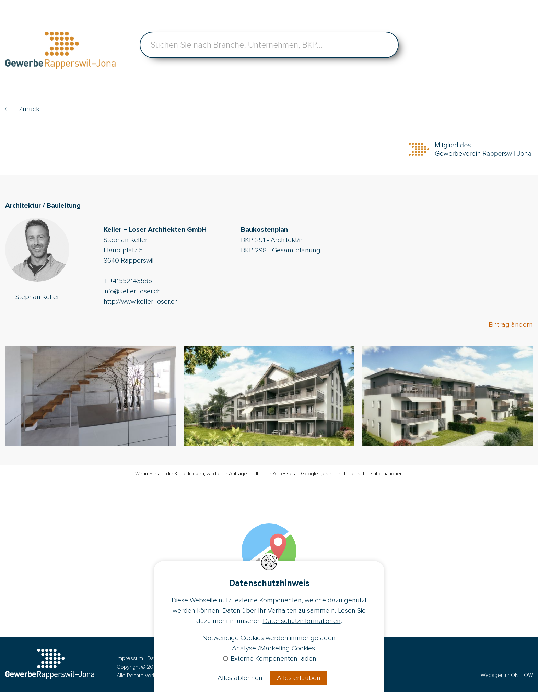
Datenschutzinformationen (373, 474)
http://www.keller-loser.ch (141, 302)
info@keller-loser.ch (132, 291)
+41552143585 (130, 281)
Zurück (29, 109)
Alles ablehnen (240, 678)
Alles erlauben (298, 678)
